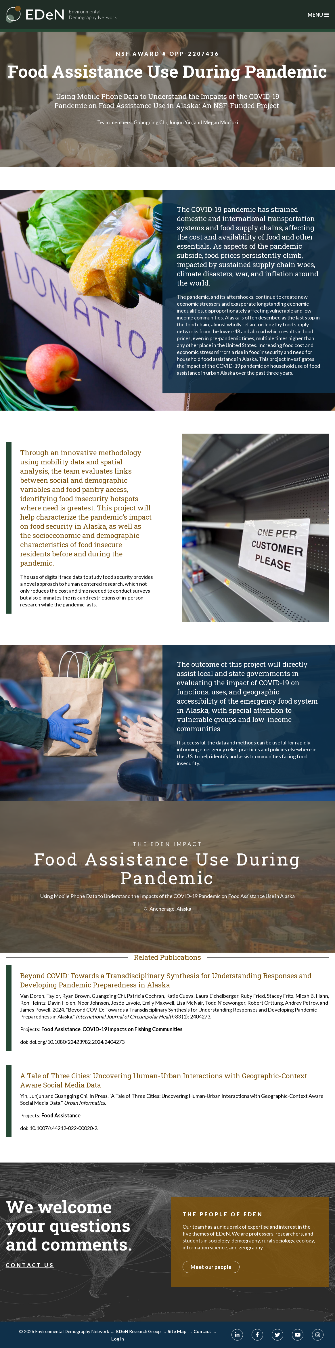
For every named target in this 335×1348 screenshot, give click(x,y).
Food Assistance (61, 1029)
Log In (117, 1338)
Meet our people (211, 1267)
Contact (202, 1331)
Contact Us (30, 1265)
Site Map (177, 1331)
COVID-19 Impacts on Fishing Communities (133, 1029)
